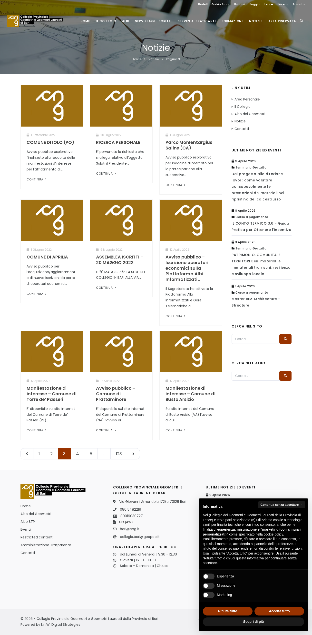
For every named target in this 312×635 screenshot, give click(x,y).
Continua (37, 179)
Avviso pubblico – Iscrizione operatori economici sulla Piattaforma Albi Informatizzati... (187, 268)
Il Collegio (106, 21)
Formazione (232, 21)
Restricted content (36, 537)
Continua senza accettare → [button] (282, 504)
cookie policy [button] (273, 534)
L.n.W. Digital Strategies (60, 624)
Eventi (25, 529)
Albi (125, 21)
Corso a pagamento (251, 217)
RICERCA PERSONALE (118, 142)
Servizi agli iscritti (153, 21)
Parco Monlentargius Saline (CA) (189, 145)
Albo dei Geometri (249, 113)
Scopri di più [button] (253, 622)
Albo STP (27, 521)
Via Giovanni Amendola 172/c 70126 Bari (152, 501)
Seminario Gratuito (250, 167)
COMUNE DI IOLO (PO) (50, 142)
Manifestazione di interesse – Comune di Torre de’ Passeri (52, 393)
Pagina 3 (173, 59)
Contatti (241, 128)
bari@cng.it (129, 528)
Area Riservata (282, 21)
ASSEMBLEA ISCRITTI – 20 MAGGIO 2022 (119, 260)
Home (85, 21)
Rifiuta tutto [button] (227, 611)
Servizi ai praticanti (197, 21)
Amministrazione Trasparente (45, 545)
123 (119, 454)
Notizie (255, 21)
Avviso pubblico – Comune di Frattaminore (115, 393)
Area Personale (247, 99)
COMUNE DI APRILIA (47, 257)
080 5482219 (130, 509)
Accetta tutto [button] (279, 611)
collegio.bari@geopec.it (140, 536)
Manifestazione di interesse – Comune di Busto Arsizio (190, 393)
